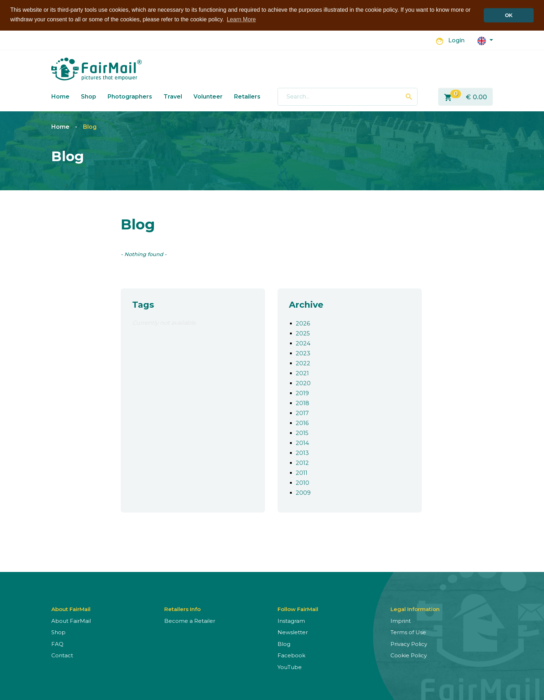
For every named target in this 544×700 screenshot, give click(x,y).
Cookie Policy (408, 654)
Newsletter (293, 631)
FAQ (57, 643)
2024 (303, 342)
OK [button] (509, 15)
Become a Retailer (189, 620)
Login (456, 40)
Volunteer (208, 95)
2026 (303, 322)
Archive (306, 304)
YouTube (290, 666)
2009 (303, 492)
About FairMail (71, 620)
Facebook (291, 654)
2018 (302, 402)
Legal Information (415, 608)
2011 (301, 472)
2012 (302, 462)
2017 (302, 412)
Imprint (400, 620)
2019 (302, 392)
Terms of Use (408, 631)
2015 (302, 432)
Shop (88, 95)
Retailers (247, 95)
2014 (302, 442)
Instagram (291, 620)
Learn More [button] (241, 19)
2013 (302, 452)
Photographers (130, 95)
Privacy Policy (408, 643)
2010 (302, 482)
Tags (143, 304)
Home (60, 95)
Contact (62, 654)
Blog (90, 126)
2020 (303, 382)
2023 (303, 352)
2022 (303, 362)
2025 (303, 332)
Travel (173, 95)
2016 (302, 422)
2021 (302, 372)
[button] (485, 40)
